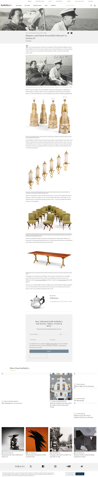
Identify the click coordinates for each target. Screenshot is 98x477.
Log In (29, 1)
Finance (53, 5)
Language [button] (90, 1)
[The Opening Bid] (85, 393)
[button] (50, 369)
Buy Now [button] (27, 5)
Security (60, 466)
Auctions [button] (19, 5)
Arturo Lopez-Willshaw (40, 280)
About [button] (50, 1)
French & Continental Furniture (33, 33)
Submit (49, 351)
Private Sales (37, 5)
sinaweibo (82, 458)
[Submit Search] (87, 5)
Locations (29, 468)
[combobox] (77, 5)
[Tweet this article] (68, 33)
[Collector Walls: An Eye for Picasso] (85, 378)
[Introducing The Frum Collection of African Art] (13, 431)
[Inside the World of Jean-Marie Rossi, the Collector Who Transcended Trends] (61, 387)
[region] (49, 474)
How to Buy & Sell (79, 1)
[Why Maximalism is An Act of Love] (25, 387)
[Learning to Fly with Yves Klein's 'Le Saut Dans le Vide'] (61, 431)
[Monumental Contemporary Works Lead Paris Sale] (37, 431)
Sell (46, 5)
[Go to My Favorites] (91, 5)
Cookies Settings (70, 473)
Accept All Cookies (79, 473)
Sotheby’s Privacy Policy (52, 343)
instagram (55, 458)
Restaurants (59, 1)
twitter (31, 458)
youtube (69, 458)
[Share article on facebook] (71, 33)
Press (44, 466)
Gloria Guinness (62, 280)
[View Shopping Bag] (95, 5)
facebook (43, 458)
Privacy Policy (46, 468)
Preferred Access (40, 1)
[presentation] (38, 356)
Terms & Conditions (63, 468)
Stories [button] (69, 1)
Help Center (30, 466)
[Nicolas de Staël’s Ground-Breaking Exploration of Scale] (85, 431)
